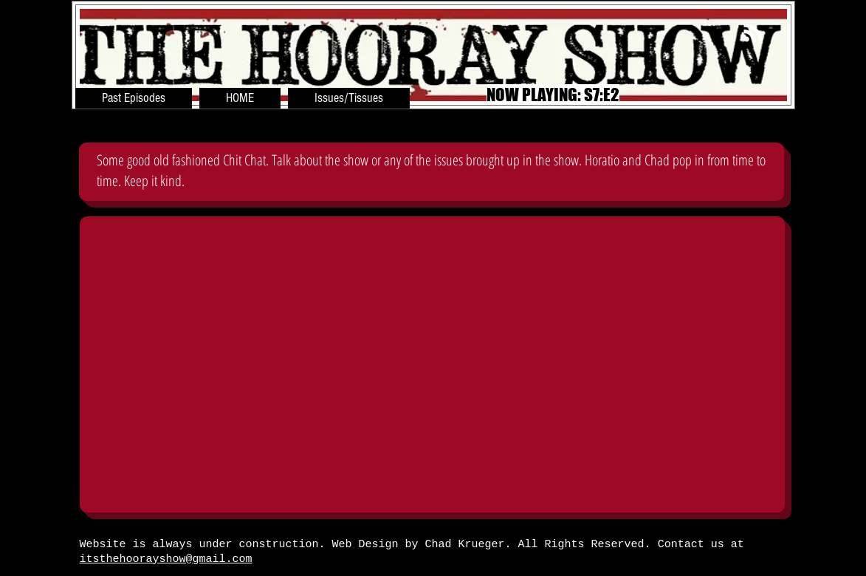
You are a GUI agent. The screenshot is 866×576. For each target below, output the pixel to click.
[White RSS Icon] (753, 32)
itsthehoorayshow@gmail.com (166, 559)
